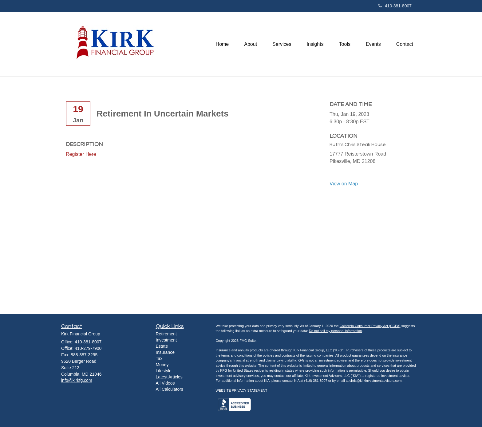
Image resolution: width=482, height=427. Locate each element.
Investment (166, 340)
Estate (162, 346)
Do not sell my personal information (335, 331)
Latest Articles (169, 376)
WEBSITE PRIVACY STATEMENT (241, 390)
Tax (159, 358)
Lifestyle (164, 370)
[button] (250, 44)
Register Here (81, 154)
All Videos (165, 383)
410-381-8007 (395, 5)
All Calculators (169, 389)
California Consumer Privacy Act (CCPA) (370, 326)
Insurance (165, 352)
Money (162, 364)
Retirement (166, 333)
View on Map (344, 183)
